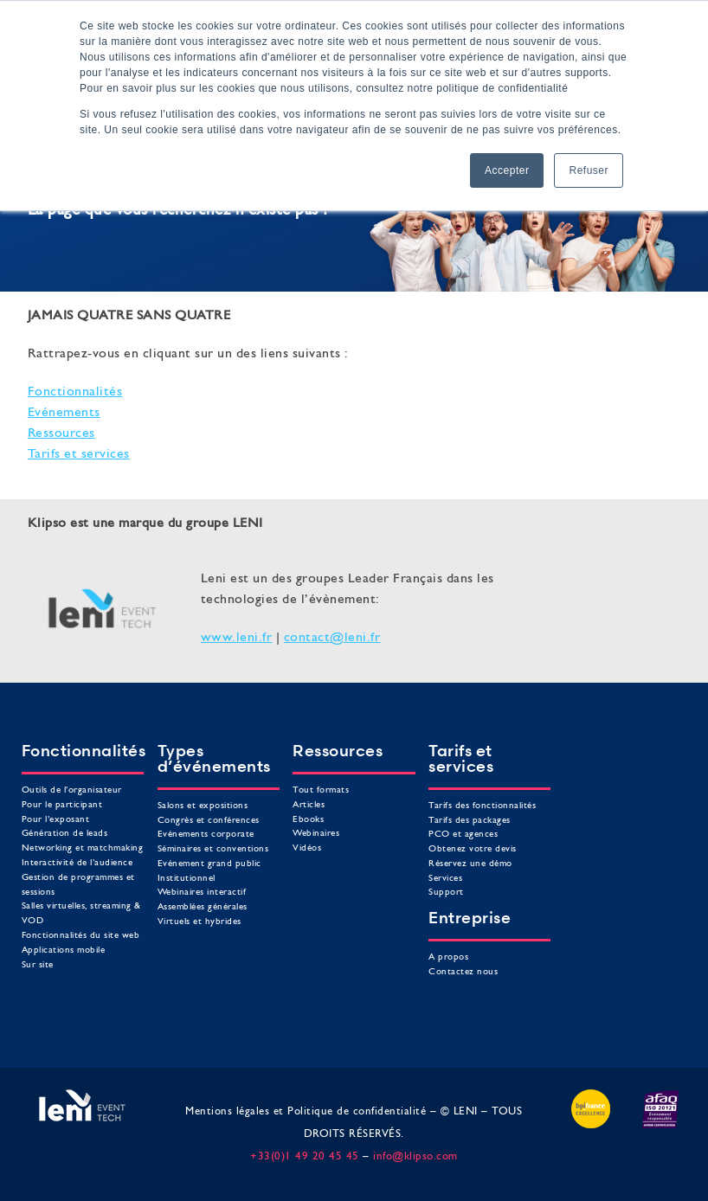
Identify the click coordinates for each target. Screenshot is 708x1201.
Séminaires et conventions (213, 849)
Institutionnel (187, 878)
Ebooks (308, 820)
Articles (309, 805)
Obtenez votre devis (472, 849)
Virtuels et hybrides (199, 922)
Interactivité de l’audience (77, 863)
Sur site (38, 965)
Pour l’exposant (56, 820)
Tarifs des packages (469, 820)
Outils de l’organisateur (72, 790)
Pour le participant (62, 805)
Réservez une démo (470, 864)
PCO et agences (463, 834)
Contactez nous (463, 972)
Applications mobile (64, 950)
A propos (448, 957)
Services (445, 878)
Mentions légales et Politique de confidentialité (305, 1111)
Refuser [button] (588, 170)
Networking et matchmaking (83, 848)
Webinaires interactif (202, 892)
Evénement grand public (209, 864)
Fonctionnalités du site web (81, 936)
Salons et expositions (203, 806)
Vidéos (307, 848)
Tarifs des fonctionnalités (482, 806)
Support (446, 892)
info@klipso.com (415, 1156)
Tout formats (321, 790)
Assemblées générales (203, 907)
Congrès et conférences (209, 820)
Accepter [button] (507, 170)
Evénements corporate (206, 834)
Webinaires (316, 833)
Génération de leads (65, 833)
